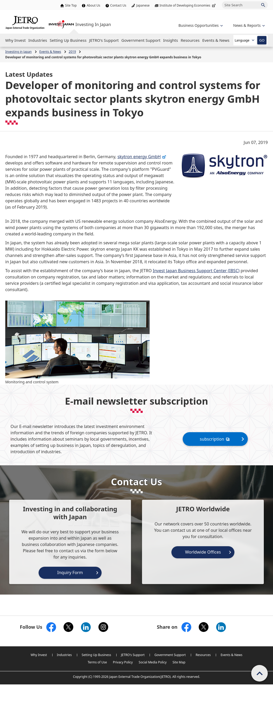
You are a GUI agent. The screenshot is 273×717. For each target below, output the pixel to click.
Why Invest (39, 655)
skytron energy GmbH (141, 156)
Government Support (170, 655)
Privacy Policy (123, 662)
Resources (203, 655)
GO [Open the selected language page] (261, 40)
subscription (215, 439)
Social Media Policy (152, 662)
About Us (93, 5)
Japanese (143, 5)
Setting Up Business (96, 655)
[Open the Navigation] (15, 40)
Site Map (178, 662)
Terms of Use (97, 662)
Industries (64, 655)
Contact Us (118, 5)
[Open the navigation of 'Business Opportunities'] (200, 25)
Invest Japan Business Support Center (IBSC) (196, 271)
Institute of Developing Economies (188, 5)
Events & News (231, 655)
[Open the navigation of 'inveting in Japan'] (248, 25)
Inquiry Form (70, 572)
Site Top (71, 5)
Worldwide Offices (203, 552)
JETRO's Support (133, 655)
